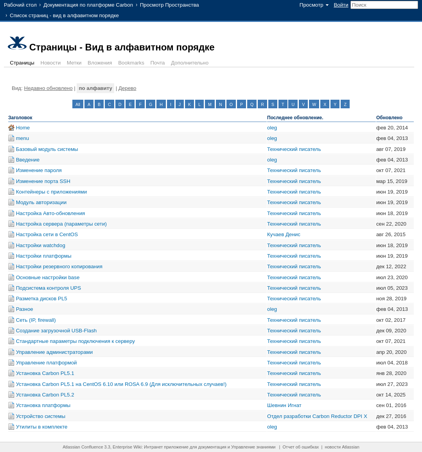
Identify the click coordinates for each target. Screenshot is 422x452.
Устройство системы (40, 416)
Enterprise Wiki (127, 447)
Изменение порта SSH (43, 181)
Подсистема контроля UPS (48, 288)
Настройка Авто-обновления (50, 213)
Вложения (100, 63)
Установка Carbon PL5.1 (45, 373)
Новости (51, 63)
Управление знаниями (253, 447)
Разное (24, 309)
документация (212, 447)
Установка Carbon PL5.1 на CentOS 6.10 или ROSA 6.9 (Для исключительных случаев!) (121, 384)
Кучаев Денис (283, 234)
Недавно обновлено (48, 88)
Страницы (22, 63)
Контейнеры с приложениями (51, 192)
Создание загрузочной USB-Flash (56, 331)
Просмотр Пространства (169, 5)
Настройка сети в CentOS (47, 234)
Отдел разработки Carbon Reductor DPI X (317, 416)
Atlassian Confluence (83, 447)
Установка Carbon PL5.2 (45, 395)
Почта (158, 63)
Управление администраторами (54, 352)
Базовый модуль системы (47, 149)
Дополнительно (189, 63)
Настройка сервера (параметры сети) (61, 224)
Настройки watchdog (40, 245)
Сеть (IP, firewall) (36, 320)
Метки (74, 63)
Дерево (127, 88)
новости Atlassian (342, 447)
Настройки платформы (44, 256)
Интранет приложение (166, 447)
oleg (272, 128)
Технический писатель (294, 149)
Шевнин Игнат (284, 405)
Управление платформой (46, 363)
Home (23, 128)
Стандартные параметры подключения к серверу (75, 341)
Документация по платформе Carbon (88, 5)
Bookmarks (131, 63)
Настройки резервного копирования (59, 266)
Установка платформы (43, 405)
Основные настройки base (48, 277)
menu (22, 138)
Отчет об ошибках (301, 447)
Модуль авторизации (41, 202)
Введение (28, 160)
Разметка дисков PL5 (41, 298)
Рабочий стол (20, 5)
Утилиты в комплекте (42, 427)
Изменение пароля (39, 170)
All (77, 104)
